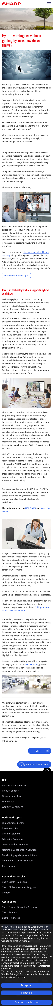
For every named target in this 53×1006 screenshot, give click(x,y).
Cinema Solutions (11, 833)
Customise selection (26, 1002)
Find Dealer (8, 801)
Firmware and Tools (12, 796)
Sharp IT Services (11, 918)
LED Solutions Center (13, 823)
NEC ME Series (31, 664)
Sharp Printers (9, 912)
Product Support (10, 790)
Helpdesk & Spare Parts (14, 785)
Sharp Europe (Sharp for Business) (19, 907)
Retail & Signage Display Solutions (19, 855)
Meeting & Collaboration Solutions (20, 850)
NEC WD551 (30, 508)
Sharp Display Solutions (14, 882)
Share (42, 750)
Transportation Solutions (15, 844)
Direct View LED (10, 828)
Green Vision (8, 866)
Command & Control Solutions (18, 860)
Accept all (26, 985)
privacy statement (17, 977)
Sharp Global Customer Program (19, 887)
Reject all (26, 992)
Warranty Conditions (12, 807)
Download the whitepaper (16, 275)
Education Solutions (12, 839)
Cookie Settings (10, 974)
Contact (6, 892)
